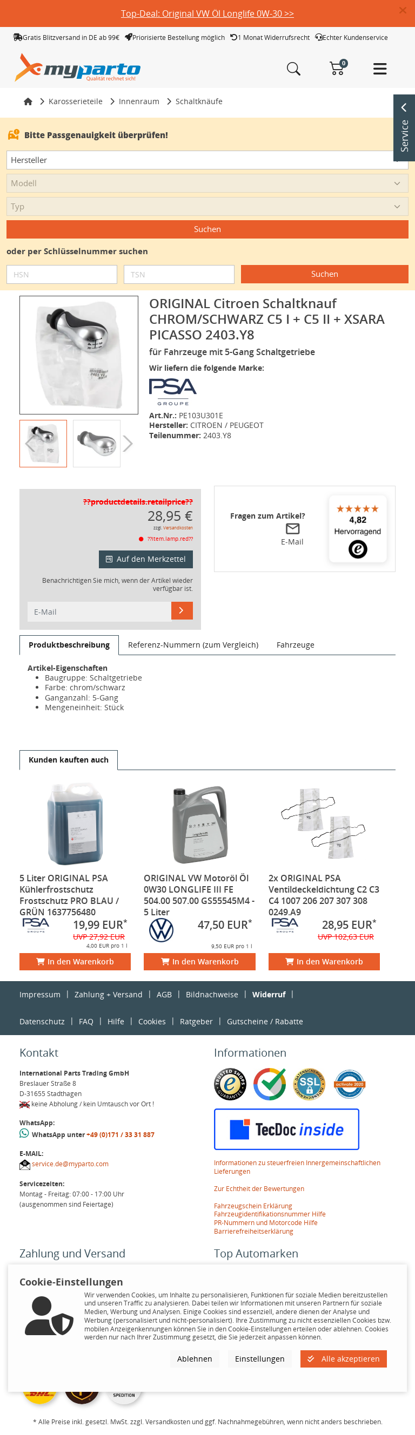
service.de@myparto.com (70, 1163)
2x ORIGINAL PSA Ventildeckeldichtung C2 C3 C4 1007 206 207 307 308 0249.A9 (324, 895)
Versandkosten (178, 528)
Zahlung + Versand (109, 994)
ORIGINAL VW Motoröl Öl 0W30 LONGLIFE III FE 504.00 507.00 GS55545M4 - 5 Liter (199, 895)
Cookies (152, 1021)
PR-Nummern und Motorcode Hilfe (266, 1222)
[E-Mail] (182, 610)
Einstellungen (260, 1359)
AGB (164, 994)
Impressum (40, 994)
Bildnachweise (212, 994)
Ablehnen (194, 1359)
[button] (407, 11)
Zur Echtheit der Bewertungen (259, 1188)
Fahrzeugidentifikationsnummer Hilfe (270, 1214)
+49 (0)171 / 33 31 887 (120, 1134)
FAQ (86, 1021)
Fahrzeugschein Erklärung (253, 1205)
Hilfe (116, 1021)
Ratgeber (196, 1021)
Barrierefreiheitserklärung (253, 1231)
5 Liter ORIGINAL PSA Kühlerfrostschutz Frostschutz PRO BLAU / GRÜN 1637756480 (69, 895)
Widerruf (268, 994)
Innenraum (139, 101)
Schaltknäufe (199, 101)
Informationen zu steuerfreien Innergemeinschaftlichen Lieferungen (297, 1167)
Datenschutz (42, 1021)
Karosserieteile (76, 101)
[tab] (69, 645)
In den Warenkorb (75, 961)
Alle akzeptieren (343, 1359)
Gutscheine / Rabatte (265, 1021)
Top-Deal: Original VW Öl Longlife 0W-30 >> (207, 13)
